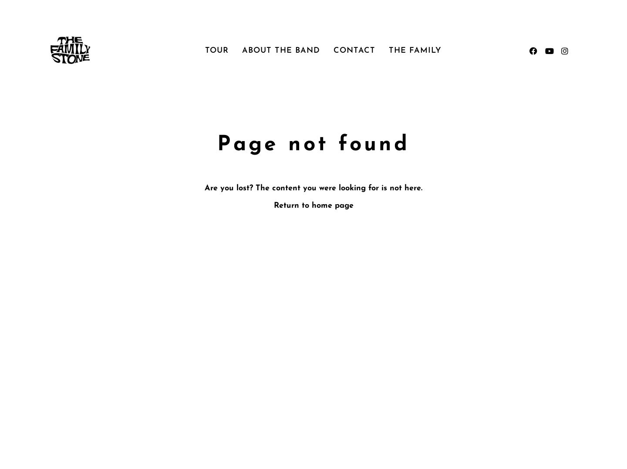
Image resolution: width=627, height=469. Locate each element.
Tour (217, 51)
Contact (354, 51)
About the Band (281, 51)
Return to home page (314, 206)
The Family (415, 51)
